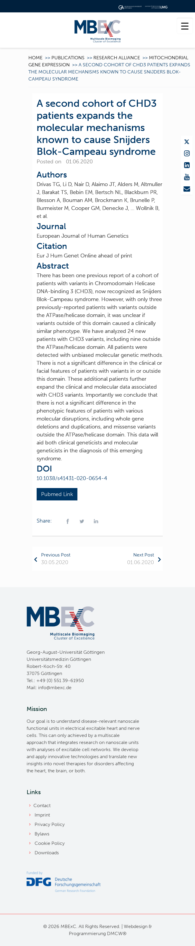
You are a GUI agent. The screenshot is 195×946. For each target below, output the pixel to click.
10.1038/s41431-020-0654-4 (72, 478)
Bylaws (42, 834)
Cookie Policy (50, 843)
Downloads (47, 852)
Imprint (42, 815)
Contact (42, 805)
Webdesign (135, 926)
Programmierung (87, 933)
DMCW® (116, 933)
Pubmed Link (57, 494)
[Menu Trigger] (185, 26)
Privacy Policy (50, 824)
